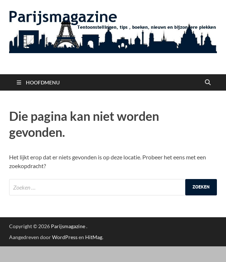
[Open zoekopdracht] (207, 82)
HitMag (93, 237)
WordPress (65, 237)
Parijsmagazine (68, 226)
